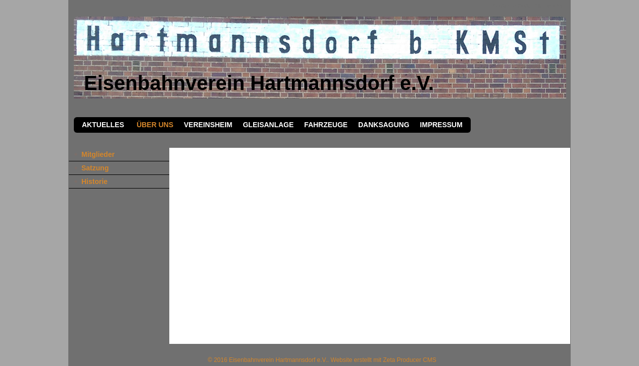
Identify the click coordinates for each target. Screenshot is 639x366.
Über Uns (154, 125)
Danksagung (383, 125)
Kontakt (527, 6)
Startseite (504, 6)
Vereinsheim (208, 125)
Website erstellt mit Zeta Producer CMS (384, 359)
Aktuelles (103, 125)
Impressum (552, 6)
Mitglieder (98, 154)
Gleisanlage (268, 125)
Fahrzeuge (326, 125)
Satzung (95, 168)
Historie (94, 181)
